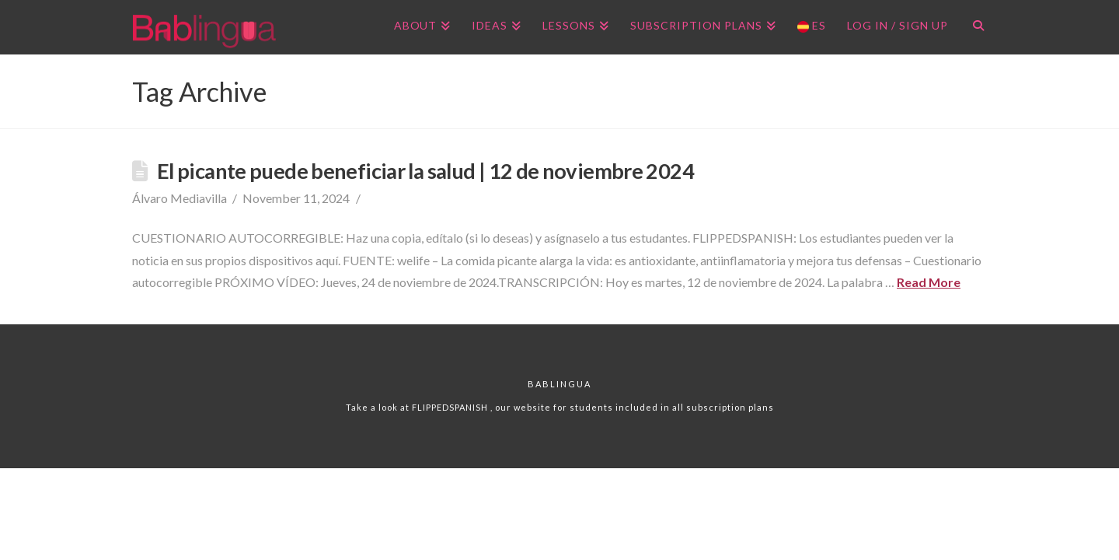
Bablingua (559, 384)
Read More (928, 282)
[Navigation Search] (972, 27)
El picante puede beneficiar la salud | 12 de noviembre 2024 (425, 171)
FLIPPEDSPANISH (451, 407)
